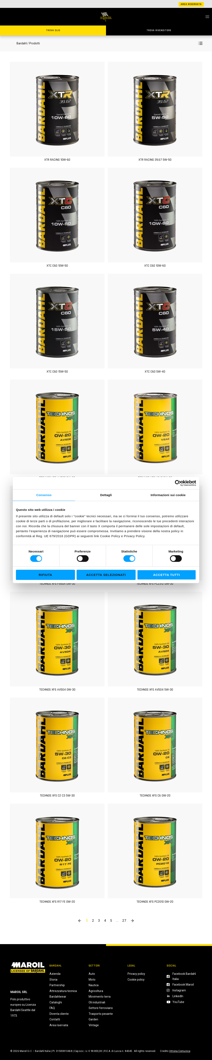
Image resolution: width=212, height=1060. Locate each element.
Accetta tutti (166, 575)
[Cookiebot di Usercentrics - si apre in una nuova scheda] (178, 483)
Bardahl (22, 43)
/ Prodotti (33, 43)
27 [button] (124, 921)
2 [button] (93, 921)
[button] (200, 43)
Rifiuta (45, 575)
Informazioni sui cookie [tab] (168, 495)
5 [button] (111, 921)
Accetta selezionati (106, 575)
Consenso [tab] (43, 495)
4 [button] (105, 921)
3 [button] (99, 921)
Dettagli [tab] (106, 495)
